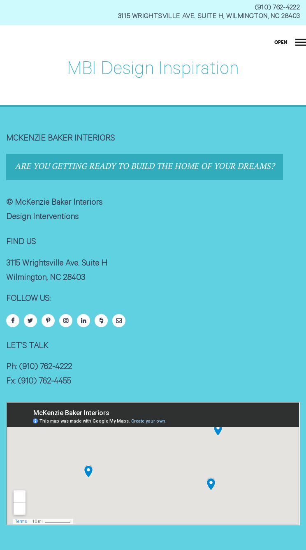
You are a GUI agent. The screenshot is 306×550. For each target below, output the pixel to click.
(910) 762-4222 (277, 8)
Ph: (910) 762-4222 (39, 367)
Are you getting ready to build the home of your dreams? (144, 165)
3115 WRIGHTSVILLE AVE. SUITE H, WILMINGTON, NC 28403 (209, 17)
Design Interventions (42, 217)
